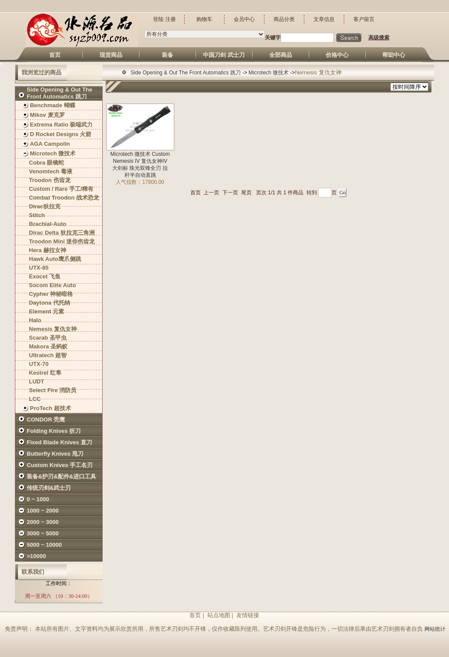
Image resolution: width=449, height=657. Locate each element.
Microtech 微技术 (269, 73)
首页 (195, 193)
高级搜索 (378, 38)
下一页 (230, 193)
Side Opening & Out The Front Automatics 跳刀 (186, 73)
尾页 (246, 193)
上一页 (211, 193)
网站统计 (434, 629)
